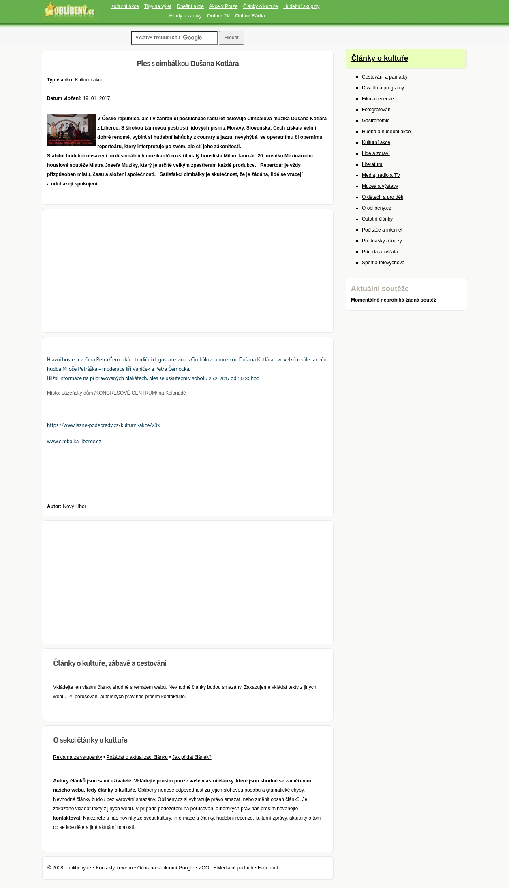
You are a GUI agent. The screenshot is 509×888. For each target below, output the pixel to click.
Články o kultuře (260, 6)
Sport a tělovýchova (383, 263)
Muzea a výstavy (380, 186)
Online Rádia (250, 16)
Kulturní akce (125, 6)
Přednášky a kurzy (382, 241)
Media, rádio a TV (381, 175)
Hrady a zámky (185, 16)
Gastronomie (376, 120)
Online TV (218, 16)
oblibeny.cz (80, 868)
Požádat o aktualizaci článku (137, 757)
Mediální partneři (235, 868)
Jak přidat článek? (192, 757)
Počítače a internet (382, 230)
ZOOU (206, 868)
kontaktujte (173, 696)
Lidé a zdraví (376, 153)
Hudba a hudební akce (386, 131)
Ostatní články (377, 219)
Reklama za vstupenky (77, 757)
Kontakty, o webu (114, 868)
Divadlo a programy (383, 88)
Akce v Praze (223, 6)
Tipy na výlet (157, 6)
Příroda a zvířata (380, 252)
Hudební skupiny (301, 6)
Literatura (372, 164)
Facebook (268, 868)
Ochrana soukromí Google (166, 868)
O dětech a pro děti (382, 197)
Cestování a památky (385, 77)
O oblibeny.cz (376, 208)
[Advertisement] (187, 270)
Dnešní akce (190, 6)
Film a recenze (378, 99)
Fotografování (377, 110)
